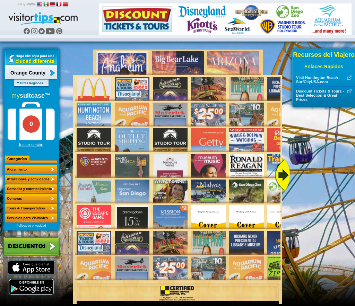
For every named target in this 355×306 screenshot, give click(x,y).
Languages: (27, 4)
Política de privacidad (31, 225)
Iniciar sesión (31, 144)
